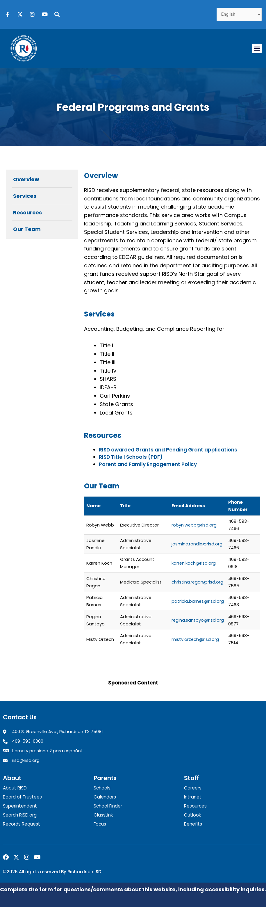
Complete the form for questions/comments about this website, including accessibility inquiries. (133, 888)
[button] (257, 48)
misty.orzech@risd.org (195, 639)
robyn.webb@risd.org (194, 525)
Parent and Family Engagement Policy (147, 464)
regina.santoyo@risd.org (197, 620)
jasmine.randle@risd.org (197, 544)
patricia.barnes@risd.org (197, 601)
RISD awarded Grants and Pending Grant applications (168, 449)
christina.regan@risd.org (197, 582)
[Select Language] (239, 14)
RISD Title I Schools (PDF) (130, 457)
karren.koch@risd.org (193, 563)
